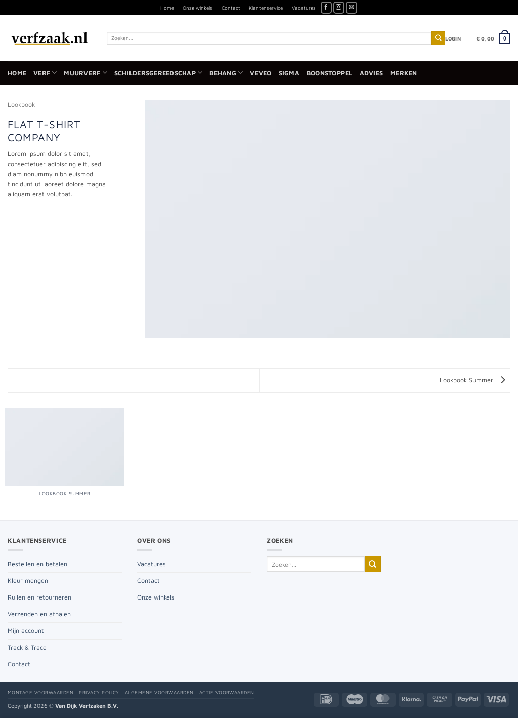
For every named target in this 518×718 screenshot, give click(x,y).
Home (167, 8)
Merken (403, 73)
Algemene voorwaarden (159, 692)
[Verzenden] (438, 38)
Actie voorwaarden (226, 692)
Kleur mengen (28, 580)
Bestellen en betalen (37, 564)
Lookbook (21, 104)
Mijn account (26, 630)
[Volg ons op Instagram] (339, 8)
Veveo (260, 73)
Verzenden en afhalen (39, 614)
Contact (231, 8)
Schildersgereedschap (158, 72)
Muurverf (85, 72)
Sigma (289, 73)
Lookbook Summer (472, 380)
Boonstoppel (330, 73)
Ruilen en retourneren (39, 597)
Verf (45, 72)
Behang (226, 72)
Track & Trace (27, 647)
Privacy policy (99, 692)
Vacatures (304, 8)
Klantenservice (266, 8)
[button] (453, 38)
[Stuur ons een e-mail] (351, 8)
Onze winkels (197, 8)
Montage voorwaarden (40, 692)
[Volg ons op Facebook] (326, 8)
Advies (371, 73)
